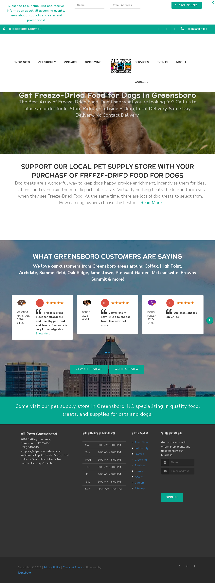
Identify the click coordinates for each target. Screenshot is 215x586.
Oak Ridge (77, 273)
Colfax (151, 266)
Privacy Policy (52, 571)
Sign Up (172, 500)
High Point (170, 266)
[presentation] (160, 6)
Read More (151, 203)
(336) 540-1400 (30, 450)
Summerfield (52, 273)
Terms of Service (73, 571)
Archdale (28, 273)
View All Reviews (89, 369)
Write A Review (127, 369)
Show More (43, 333)
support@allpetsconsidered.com (41, 454)
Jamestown (101, 273)
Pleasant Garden (133, 273)
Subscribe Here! (186, 5)
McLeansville (165, 273)
